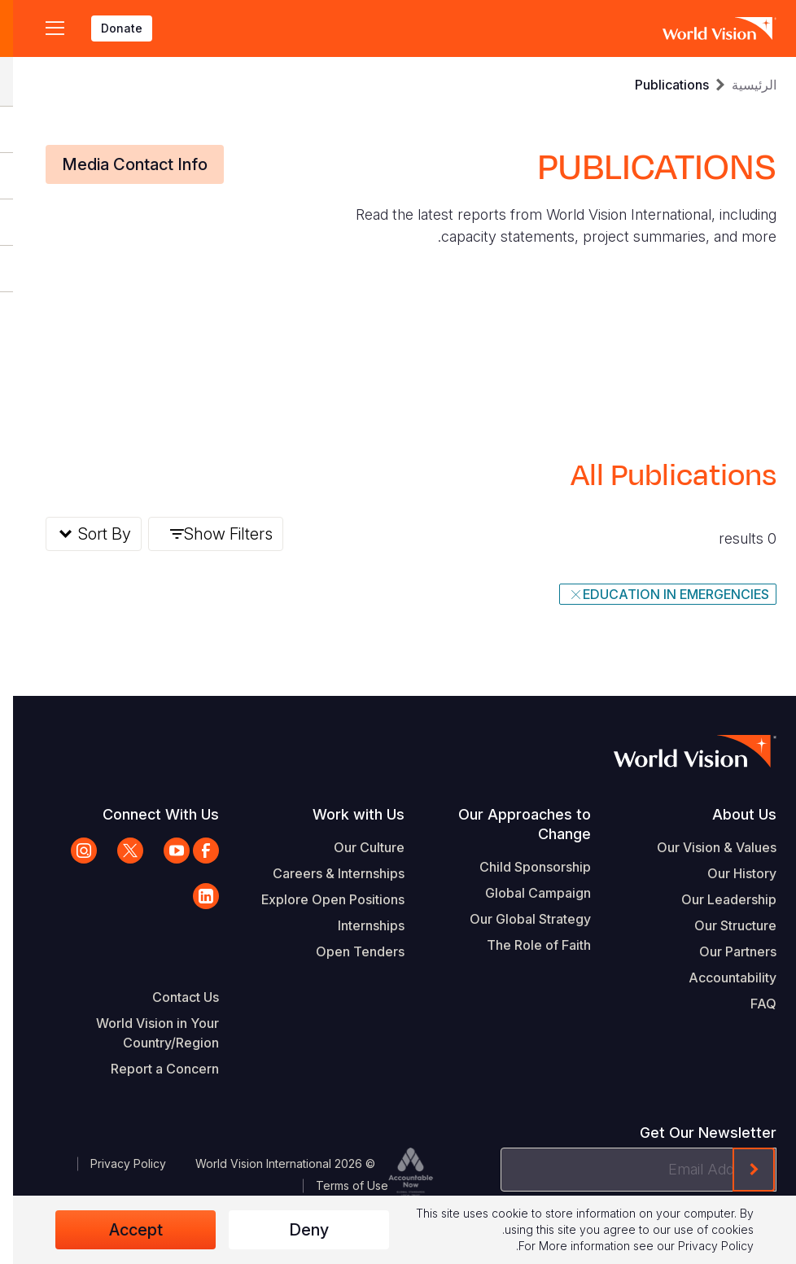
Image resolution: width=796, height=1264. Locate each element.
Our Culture (356, 847)
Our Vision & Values (703, 847)
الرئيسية (741, 85)
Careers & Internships (325, 873)
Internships (358, 925)
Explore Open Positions (319, 899)
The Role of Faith (526, 945)
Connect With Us (148, 814)
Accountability (719, 977)
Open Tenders (347, 951)
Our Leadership (715, 899)
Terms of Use (339, 1185)
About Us (731, 814)
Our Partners (724, 951)
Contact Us (172, 997)
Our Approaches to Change (511, 824)
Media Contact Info (122, 164)
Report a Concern (152, 1069)
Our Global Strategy (517, 919)
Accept (123, 1230)
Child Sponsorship (522, 867)
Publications (659, 85)
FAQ (750, 1003)
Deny (296, 1230)
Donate (108, 28)
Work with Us (345, 814)
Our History (728, 873)
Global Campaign (525, 893)
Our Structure (722, 925)
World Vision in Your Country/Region (144, 1033)
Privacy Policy (115, 1163)
